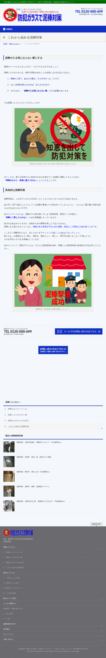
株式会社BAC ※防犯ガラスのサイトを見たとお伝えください (49, 649)
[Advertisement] (53, 375)
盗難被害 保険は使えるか (13, 608)
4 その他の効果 (9, 593)
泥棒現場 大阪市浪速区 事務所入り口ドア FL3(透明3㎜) (38, 442)
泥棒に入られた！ (13, 402)
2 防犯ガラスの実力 (11, 583)
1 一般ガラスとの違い (12, 578)
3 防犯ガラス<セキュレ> (13, 588)
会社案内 (6, 629)
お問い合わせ (8, 639)
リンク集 (6, 619)
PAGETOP (96, 524)
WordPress (40, 651)
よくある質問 (8, 614)
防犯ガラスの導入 (9, 598)
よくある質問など (9, 603)
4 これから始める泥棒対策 (17, 426)
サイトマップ (8, 634)
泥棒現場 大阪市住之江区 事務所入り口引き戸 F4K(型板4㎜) (40, 501)
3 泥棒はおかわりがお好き (17, 420)
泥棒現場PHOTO (9, 624)
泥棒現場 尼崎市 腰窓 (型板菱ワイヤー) (32, 487)
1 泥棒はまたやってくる (16, 409)
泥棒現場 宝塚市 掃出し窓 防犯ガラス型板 (33, 457)
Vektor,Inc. (66, 651)
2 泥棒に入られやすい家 (16, 415)
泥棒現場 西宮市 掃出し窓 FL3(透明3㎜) (32, 472)
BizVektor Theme (53, 651)
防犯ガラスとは (9, 573)
